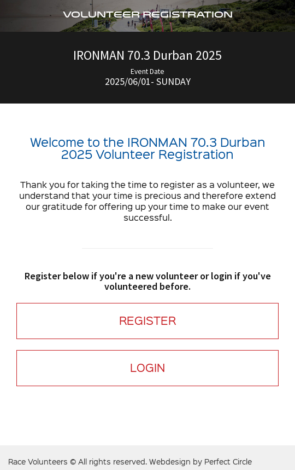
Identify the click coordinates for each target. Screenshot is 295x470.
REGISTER (147, 321)
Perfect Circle (228, 462)
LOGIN (147, 368)
